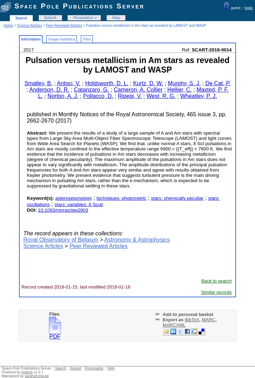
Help (116, 18)
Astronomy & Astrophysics (137, 240)
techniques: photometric (122, 198)
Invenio (27, 372)
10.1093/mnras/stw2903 (63, 210)
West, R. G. (161, 96)
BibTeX (192, 319)
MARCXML (174, 325)
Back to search (216, 281)
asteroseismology (73, 198)
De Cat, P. (218, 83)
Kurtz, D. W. (148, 83)
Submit (50, 18)
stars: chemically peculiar (177, 198)
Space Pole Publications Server (79, 6)
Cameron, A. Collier (138, 90)
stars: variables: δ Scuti (79, 204)
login (249, 8)
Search (21, 18)
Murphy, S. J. (184, 83)
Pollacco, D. (98, 96)
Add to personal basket (188, 314)
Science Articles (29, 25)
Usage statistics (61, 39)
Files (87, 39)
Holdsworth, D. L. (107, 83)
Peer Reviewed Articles (64, 25)
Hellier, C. (179, 90)
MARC (208, 319)
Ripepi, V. (130, 96)
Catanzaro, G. (91, 90)
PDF (55, 334)
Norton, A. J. (63, 96)
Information (31, 39)
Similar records (216, 292)
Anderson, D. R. (49, 90)
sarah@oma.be (37, 376)
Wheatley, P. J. (198, 96)
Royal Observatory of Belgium (60, 240)
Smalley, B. (38, 83)
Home (8, 25)
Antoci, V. (68, 83)
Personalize (83, 18)
